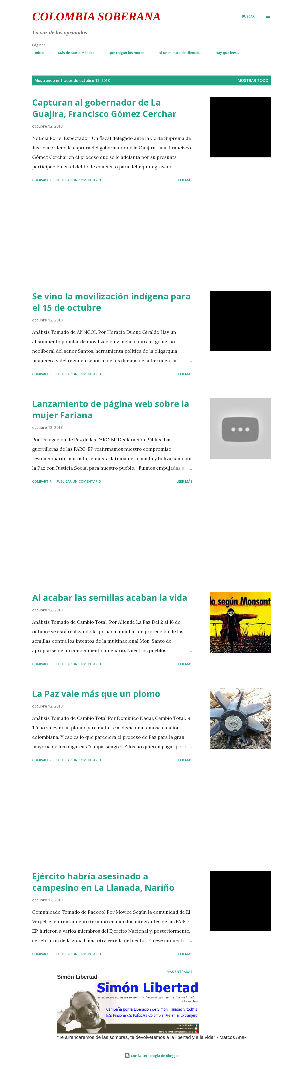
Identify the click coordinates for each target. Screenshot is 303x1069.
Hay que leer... (224, 52)
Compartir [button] (42, 180)
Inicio (36, 52)
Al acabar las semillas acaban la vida (109, 597)
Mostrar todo (253, 80)
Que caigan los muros (124, 52)
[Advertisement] (112, 237)
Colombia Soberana (96, 16)
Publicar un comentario (78, 180)
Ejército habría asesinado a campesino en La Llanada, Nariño (103, 881)
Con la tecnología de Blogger (151, 1055)
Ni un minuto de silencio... (177, 52)
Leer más (184, 180)
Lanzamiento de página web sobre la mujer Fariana (110, 409)
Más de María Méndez (73, 52)
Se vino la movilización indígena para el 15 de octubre (111, 301)
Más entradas (179, 971)
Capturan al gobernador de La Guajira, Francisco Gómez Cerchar (104, 108)
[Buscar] (248, 16)
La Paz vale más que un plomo (96, 693)
